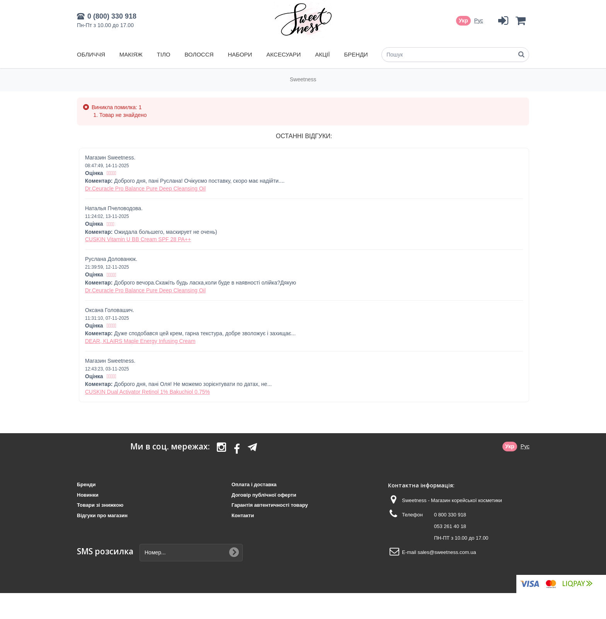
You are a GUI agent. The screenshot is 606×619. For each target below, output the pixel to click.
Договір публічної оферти (264, 495)
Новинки (88, 495)
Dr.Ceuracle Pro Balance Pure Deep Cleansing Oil (145, 188)
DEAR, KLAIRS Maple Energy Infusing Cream (140, 341)
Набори (240, 54)
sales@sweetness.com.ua (446, 552)
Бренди (356, 54)
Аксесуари (283, 54)
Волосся (199, 54)
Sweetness (303, 79)
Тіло (163, 54)
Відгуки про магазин (102, 515)
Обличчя (91, 54)
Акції (322, 54)
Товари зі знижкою (100, 505)
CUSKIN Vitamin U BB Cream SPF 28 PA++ (138, 239)
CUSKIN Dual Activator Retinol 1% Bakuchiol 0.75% (147, 392)
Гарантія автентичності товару (270, 505)
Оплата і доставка (254, 484)
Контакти (243, 515)
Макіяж (131, 54)
